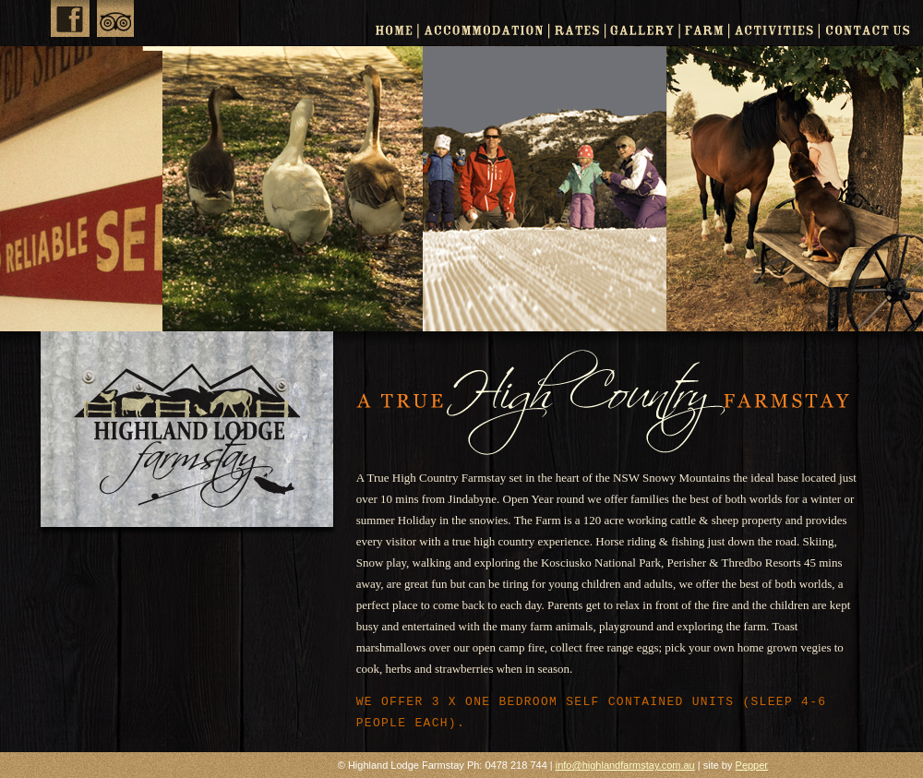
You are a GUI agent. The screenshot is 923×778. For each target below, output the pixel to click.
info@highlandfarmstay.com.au (625, 765)
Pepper (752, 765)
